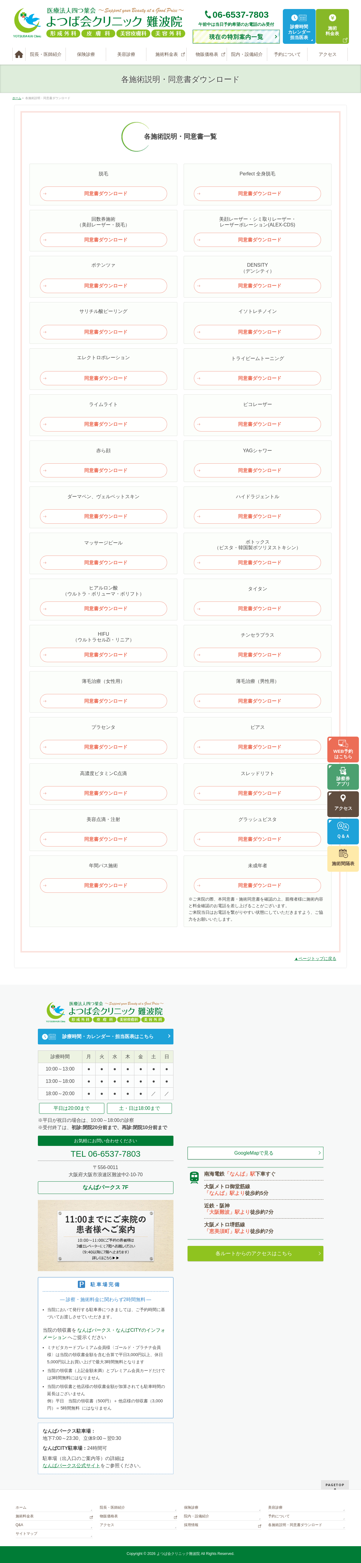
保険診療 (191, 1507)
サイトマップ (26, 1533)
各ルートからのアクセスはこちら (254, 1253)
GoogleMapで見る (254, 1153)
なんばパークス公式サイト (71, 1465)
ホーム (21, 1507)
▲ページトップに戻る (315, 958)
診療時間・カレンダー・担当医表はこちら (108, 1036)
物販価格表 (109, 1516)
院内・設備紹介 (196, 1516)
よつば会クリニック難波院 (178, 1554)
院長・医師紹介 (112, 1507)
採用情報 (191, 1525)
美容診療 (275, 1507)
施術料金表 (25, 1516)
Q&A (19, 1525)
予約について (279, 1516)
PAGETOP (335, 1485)
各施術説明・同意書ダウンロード (295, 1525)
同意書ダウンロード (105, 193)
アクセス (107, 1525)
